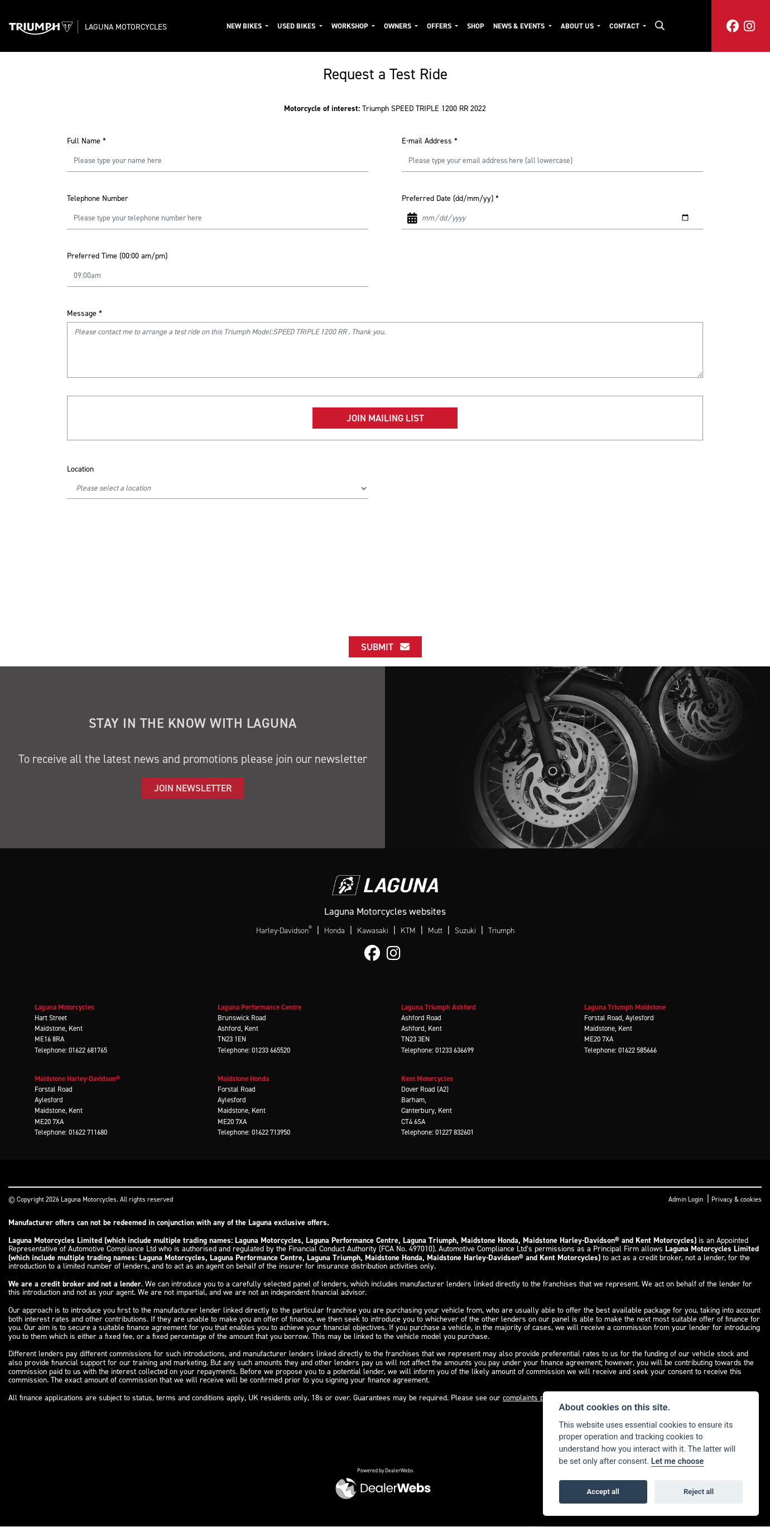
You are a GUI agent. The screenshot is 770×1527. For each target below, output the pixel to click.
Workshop (350, 26)
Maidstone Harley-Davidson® (77, 1078)
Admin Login (685, 1199)
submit (385, 647)
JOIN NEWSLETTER (193, 788)
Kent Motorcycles (427, 1078)
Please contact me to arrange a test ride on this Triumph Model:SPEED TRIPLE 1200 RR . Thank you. (385, 350)
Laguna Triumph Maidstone (625, 1007)
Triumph (501, 930)
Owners (398, 26)
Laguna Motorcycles (126, 26)
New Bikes (245, 26)
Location (80, 469)
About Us (578, 26)
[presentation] (385, 552)
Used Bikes (297, 26)
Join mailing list (385, 418)
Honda (334, 930)
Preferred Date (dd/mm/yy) (450, 198)
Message (84, 313)
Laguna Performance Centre (259, 1007)
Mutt (435, 930)
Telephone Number (97, 198)
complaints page (529, 1397)
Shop (475, 26)
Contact (625, 26)
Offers (440, 26)
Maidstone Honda (243, 1078)
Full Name (86, 141)
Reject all (699, 1491)
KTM (408, 930)
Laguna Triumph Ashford (438, 1007)
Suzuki (465, 930)
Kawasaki (372, 930)
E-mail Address (430, 141)
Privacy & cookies (736, 1199)
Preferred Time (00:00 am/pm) (117, 256)
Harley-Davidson (284, 930)
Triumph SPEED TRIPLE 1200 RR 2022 (385, 108)
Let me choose (677, 1461)
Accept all (603, 1491)
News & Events (519, 26)
